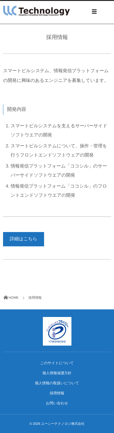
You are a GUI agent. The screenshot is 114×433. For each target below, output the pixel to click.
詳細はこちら (23, 238)
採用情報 (57, 393)
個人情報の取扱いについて (57, 383)
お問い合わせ (57, 403)
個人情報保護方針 (57, 373)
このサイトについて (57, 363)
